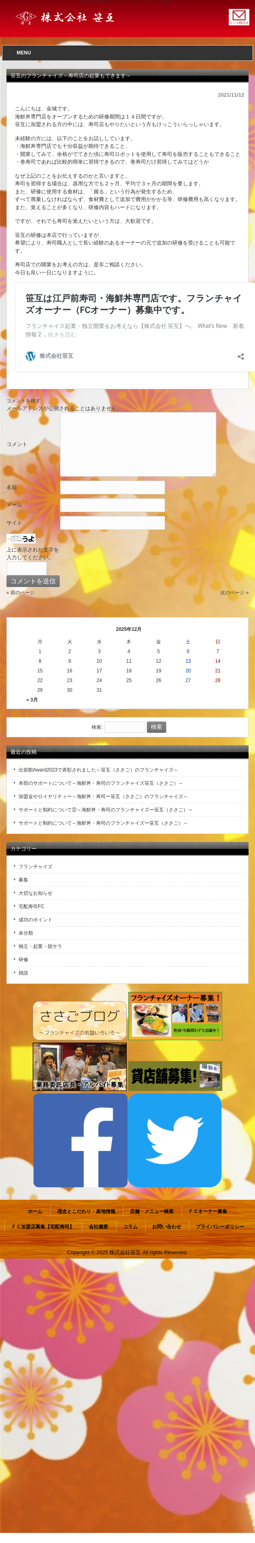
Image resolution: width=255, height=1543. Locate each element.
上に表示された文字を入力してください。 (32, 554)
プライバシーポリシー (220, 1227)
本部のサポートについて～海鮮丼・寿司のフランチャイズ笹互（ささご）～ (101, 783)
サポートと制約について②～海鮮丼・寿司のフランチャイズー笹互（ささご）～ (106, 810)
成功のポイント (35, 920)
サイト (14, 523)
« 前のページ (20, 592)
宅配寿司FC (31, 906)
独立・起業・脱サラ (40, 946)
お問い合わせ (166, 1227)
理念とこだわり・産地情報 (86, 1211)
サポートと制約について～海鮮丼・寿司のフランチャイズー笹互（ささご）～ (103, 823)
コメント (16, 444)
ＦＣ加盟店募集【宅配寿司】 (42, 1227)
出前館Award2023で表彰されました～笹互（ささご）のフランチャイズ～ (99, 770)
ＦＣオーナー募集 (207, 1211)
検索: (97, 727)
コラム (130, 1227)
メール (14, 505)
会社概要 (98, 1227)
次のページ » (234, 592)
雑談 (23, 973)
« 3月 (32, 700)
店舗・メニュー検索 (151, 1211)
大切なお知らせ (35, 893)
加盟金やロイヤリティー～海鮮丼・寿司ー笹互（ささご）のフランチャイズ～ (103, 796)
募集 (23, 880)
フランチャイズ (35, 866)
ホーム (35, 1211)
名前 (11, 487)
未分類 (26, 933)
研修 (23, 959)
